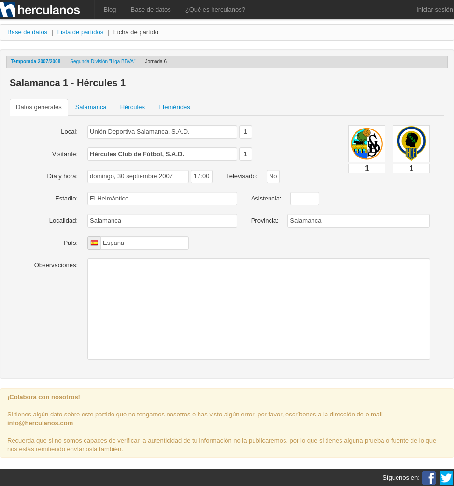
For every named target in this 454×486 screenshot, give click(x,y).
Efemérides (174, 107)
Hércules (132, 107)
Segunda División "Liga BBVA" (102, 61)
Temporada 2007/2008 (35, 61)
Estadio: (66, 198)
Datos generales (39, 107)
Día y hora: (62, 176)
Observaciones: (56, 265)
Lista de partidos (80, 32)
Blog (110, 9)
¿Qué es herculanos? (215, 9)
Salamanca (91, 107)
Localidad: (63, 220)
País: (70, 242)
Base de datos (151, 9)
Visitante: (65, 153)
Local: (69, 131)
